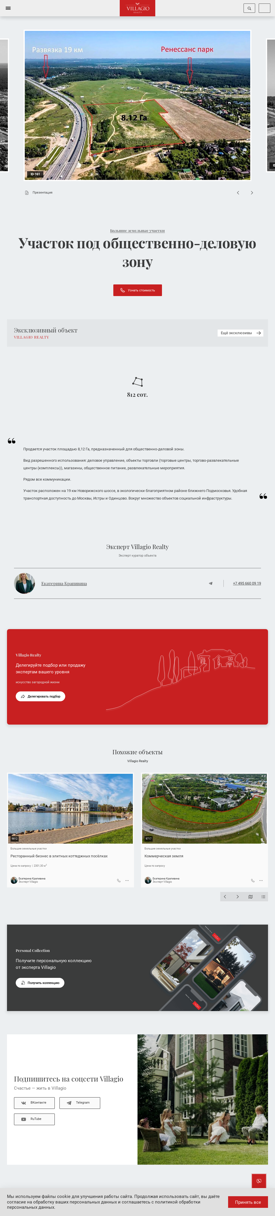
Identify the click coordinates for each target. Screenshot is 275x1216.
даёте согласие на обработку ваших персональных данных (113, 1199)
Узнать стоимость (137, 290)
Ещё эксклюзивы (241, 333)
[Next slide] (252, 192)
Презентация (37, 192)
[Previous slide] (238, 192)
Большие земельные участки (137, 230)
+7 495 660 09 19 (247, 583)
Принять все (248, 1202)
